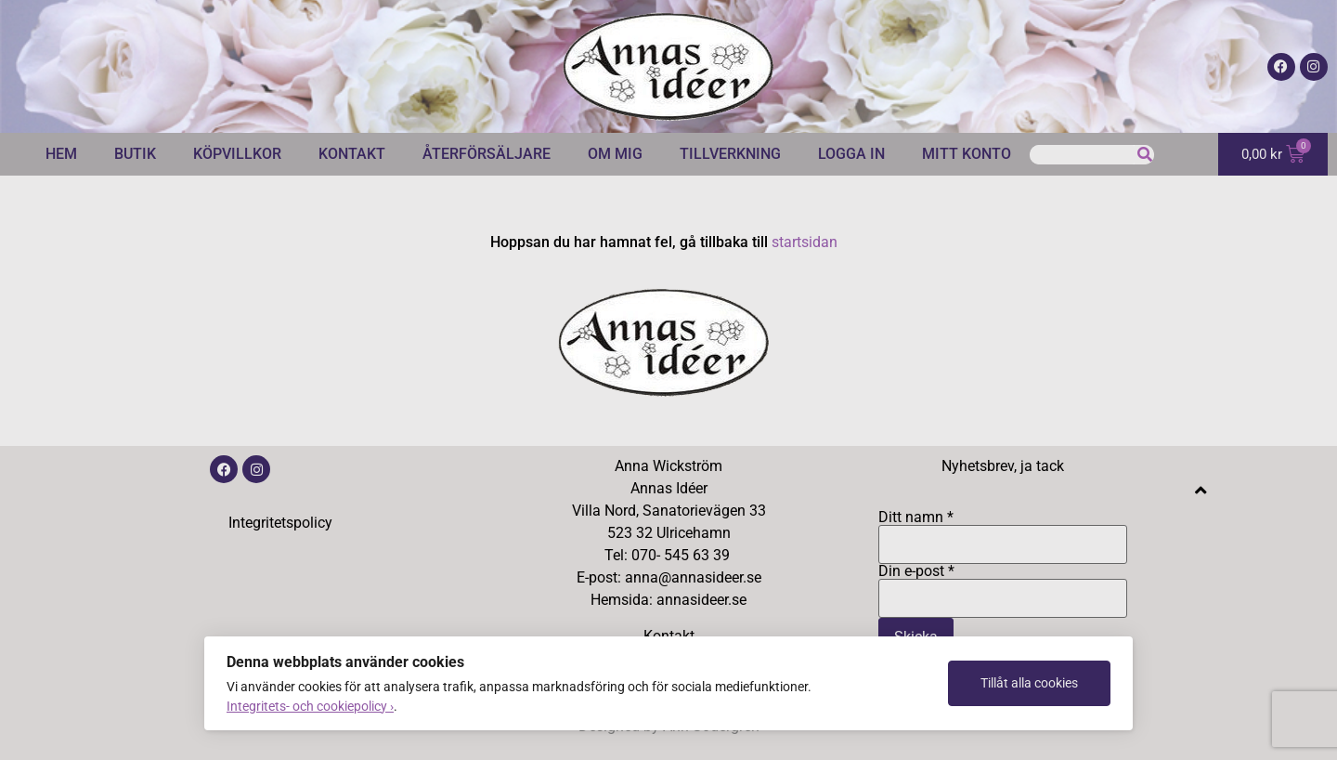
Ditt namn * (1002, 531)
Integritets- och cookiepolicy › (310, 706)
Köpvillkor (237, 154)
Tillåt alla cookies (1029, 682)
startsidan (804, 242)
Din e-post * (1002, 585)
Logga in (851, 154)
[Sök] (1144, 154)
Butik (135, 154)
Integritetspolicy (280, 522)
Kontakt (351, 154)
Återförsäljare (486, 154)
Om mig (615, 154)
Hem (61, 154)
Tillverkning (730, 154)
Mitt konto (966, 154)
